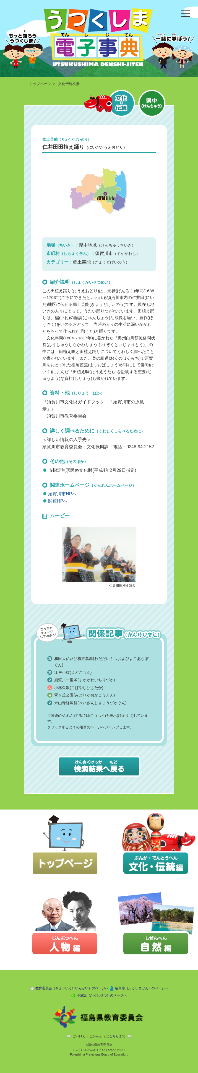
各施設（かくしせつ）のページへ (102, 995)
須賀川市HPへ (62, 493)
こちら (114, 1036)
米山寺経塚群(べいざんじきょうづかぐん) (90, 703)
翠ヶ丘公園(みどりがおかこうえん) (84, 695)
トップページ (40, 84)
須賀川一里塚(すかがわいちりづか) (84, 680)
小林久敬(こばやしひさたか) (78, 687)
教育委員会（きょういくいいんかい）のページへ (71, 988)
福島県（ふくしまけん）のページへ (141, 988)
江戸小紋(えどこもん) (73, 672)
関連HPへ (57, 501)
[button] (99, 554)
